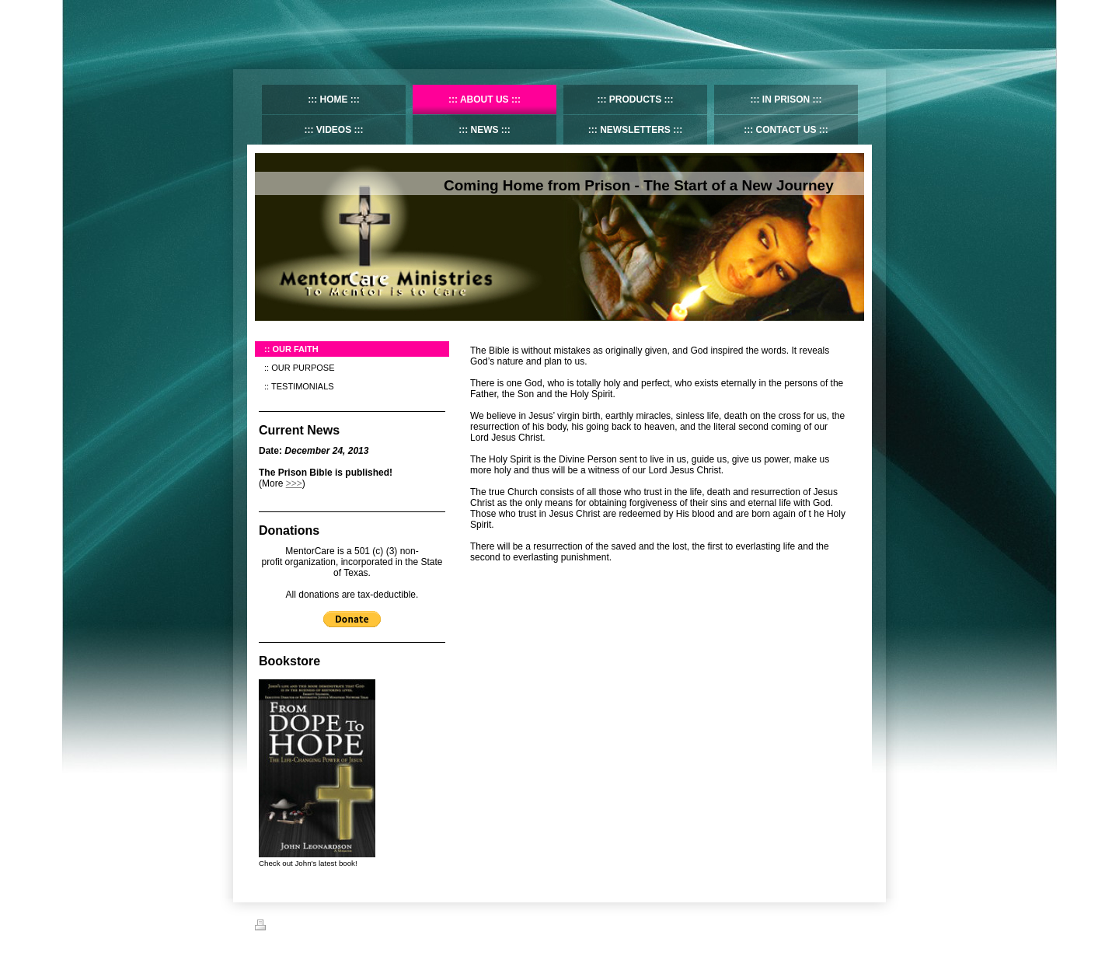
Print (273, 927)
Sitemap (311, 927)
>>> (294, 483)
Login (853, 925)
